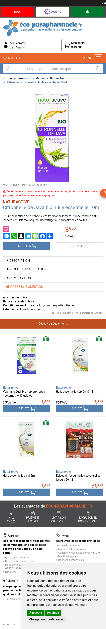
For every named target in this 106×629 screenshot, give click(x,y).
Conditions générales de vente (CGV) (79, 552)
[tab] (53, 261)
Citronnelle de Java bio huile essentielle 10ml (37, 82)
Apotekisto (9, 624)
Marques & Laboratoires (72, 549)
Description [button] (18, 261)
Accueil (12, 58)
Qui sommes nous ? (16, 557)
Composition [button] (18, 278)
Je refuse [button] (53, 612)
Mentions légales (68, 556)
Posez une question (24, 287)
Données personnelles (71, 559)
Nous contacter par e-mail (20, 561)
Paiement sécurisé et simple (21, 598)
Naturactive (57, 78)
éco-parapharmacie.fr (17, 78)
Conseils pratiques (68, 545)
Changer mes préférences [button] (46, 619)
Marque (40, 78)
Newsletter (11, 571)
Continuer (79, 245)
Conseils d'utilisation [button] (26, 269)
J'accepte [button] (35, 612)
